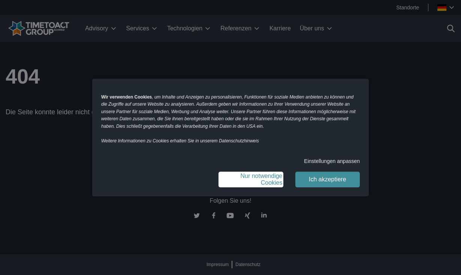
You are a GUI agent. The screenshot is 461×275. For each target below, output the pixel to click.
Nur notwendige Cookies (261, 179)
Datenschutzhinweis (239, 140)
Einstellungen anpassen (332, 161)
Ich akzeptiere (327, 179)
